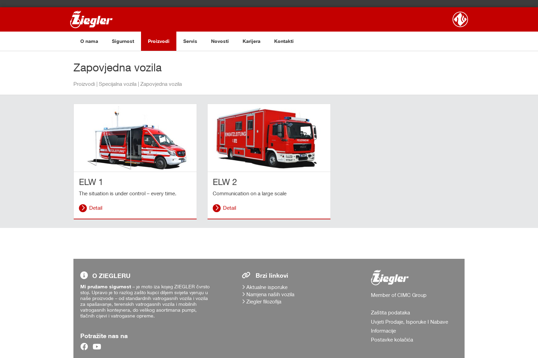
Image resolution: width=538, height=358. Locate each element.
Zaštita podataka (390, 312)
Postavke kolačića (392, 339)
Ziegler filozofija (263, 301)
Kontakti (284, 41)
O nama (89, 41)
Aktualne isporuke (267, 287)
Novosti (220, 41)
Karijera (251, 41)
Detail (95, 208)
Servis (190, 41)
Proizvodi (158, 41)
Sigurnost (123, 41)
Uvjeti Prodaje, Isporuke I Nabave (409, 322)
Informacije (383, 330)
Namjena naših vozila (270, 294)
